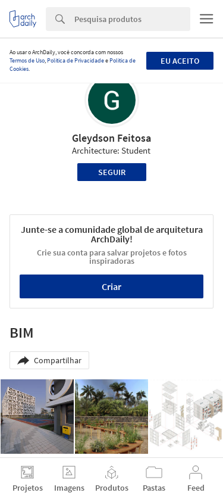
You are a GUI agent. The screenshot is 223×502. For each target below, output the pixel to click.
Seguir (111, 172)
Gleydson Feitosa (111, 138)
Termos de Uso (27, 60)
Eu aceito (180, 60)
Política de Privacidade (75, 60)
